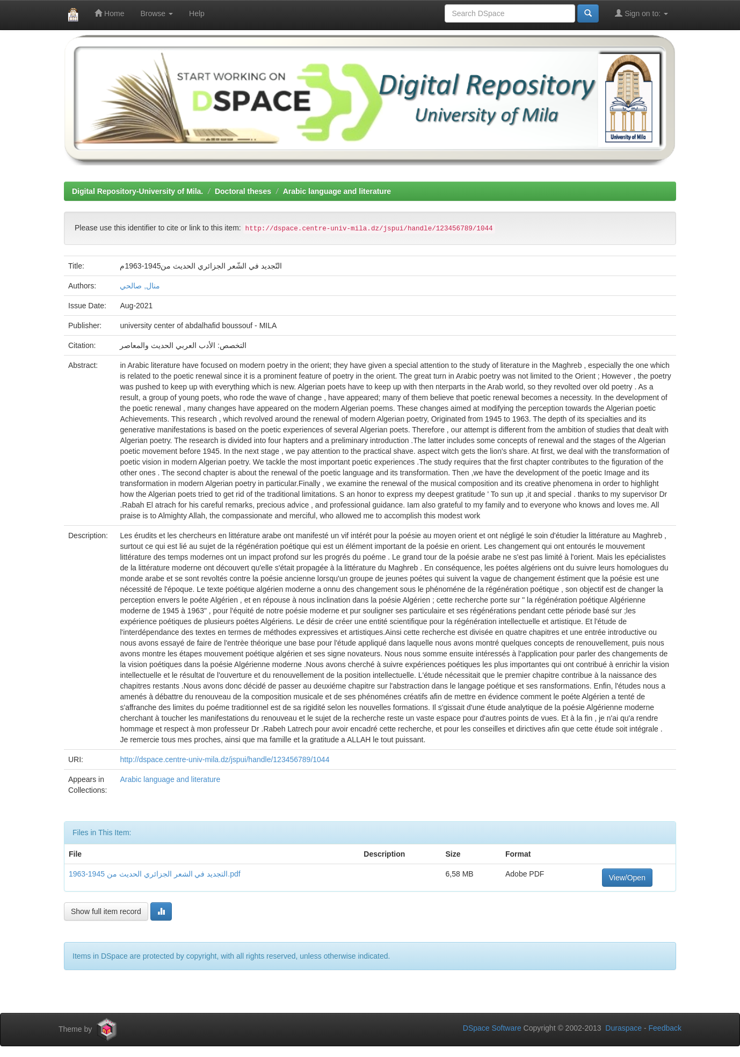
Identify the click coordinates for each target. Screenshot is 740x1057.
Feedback (665, 1028)
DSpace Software (492, 1028)
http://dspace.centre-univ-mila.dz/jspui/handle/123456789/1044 (224, 759)
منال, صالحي (140, 285)
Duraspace (623, 1028)
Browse (156, 13)
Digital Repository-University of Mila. (137, 191)
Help (197, 13)
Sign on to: (641, 13)
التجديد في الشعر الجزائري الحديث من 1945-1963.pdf (155, 874)
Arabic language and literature (337, 191)
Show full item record (106, 911)
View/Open (627, 877)
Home (109, 13)
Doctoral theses (243, 191)
